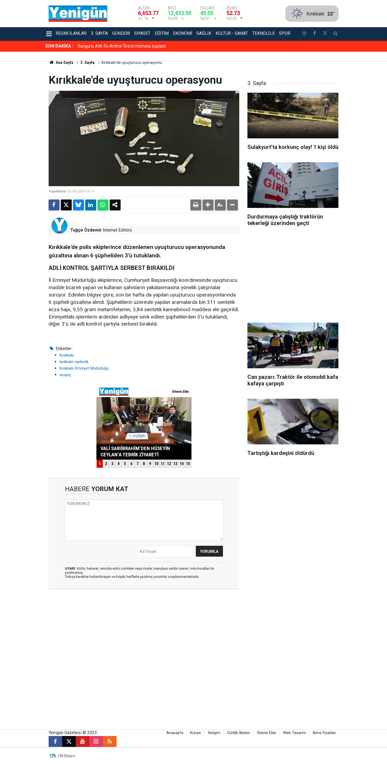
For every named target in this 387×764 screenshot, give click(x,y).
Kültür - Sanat (232, 33)
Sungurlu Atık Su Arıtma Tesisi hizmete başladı (122, 46)
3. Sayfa (99, 33)
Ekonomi (182, 33)
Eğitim (162, 33)
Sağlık (203, 33)
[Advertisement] (359, 133)
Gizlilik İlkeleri (238, 733)
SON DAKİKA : (59, 46)
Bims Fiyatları (324, 733)
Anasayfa (174, 733)
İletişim (214, 733)
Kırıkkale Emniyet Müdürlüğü (84, 368)
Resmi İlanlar (71, 33)
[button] (208, 204)
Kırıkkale (66, 355)
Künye (195, 733)
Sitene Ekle (266, 733)
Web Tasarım (294, 733)
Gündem (121, 33)
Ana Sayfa (61, 62)
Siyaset (142, 33)
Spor (284, 33)
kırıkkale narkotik (74, 361)
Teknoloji (263, 33)
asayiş (65, 374)
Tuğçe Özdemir (86, 230)
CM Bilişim (66, 756)
